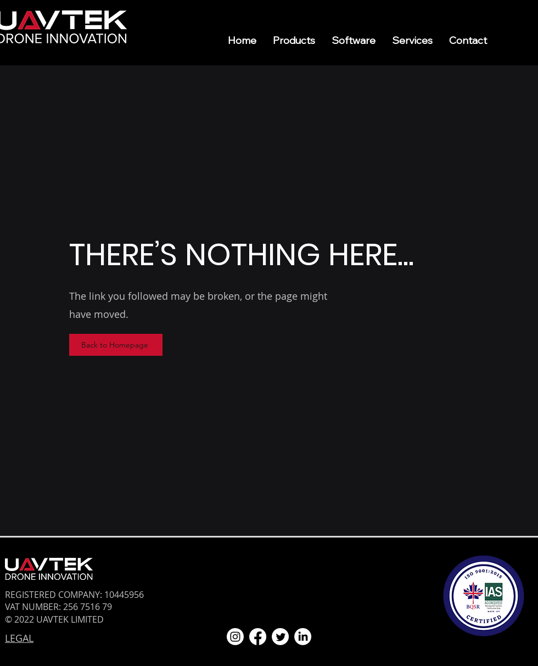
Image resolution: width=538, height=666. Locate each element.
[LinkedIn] (302, 636)
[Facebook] (257, 636)
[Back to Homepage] (115, 345)
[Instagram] (235, 636)
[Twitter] (280, 636)
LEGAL (19, 638)
